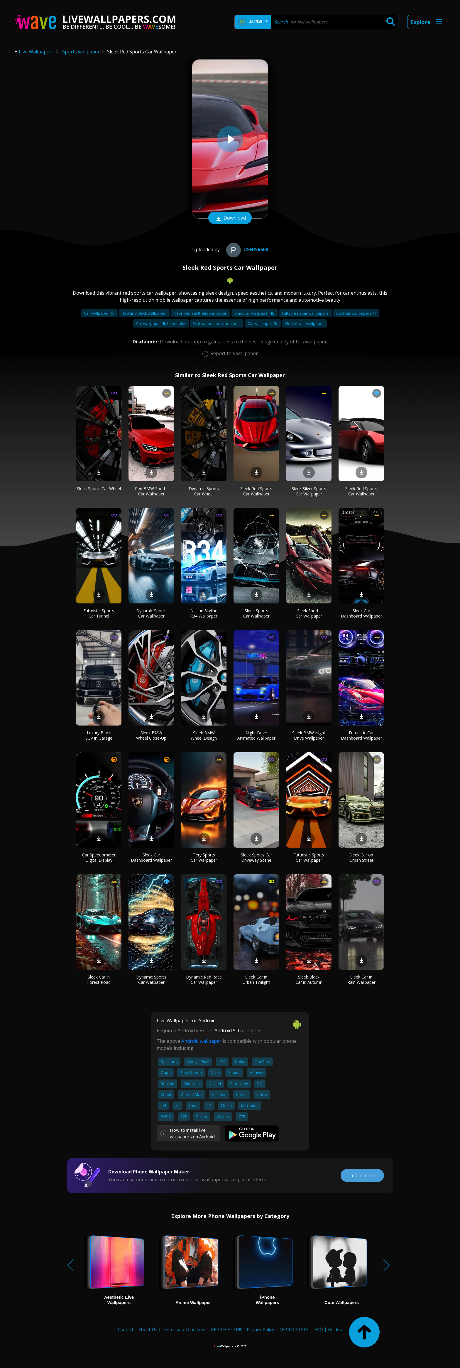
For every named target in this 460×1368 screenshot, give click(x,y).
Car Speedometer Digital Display (99, 857)
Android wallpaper (201, 1041)
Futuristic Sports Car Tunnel (98, 613)
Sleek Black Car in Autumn (308, 979)
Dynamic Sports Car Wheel (204, 491)
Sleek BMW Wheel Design (204, 735)
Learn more (362, 1175)
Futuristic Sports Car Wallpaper (308, 857)
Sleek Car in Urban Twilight (256, 979)
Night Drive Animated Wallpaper (256, 735)
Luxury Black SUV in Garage (98, 735)
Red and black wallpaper (144, 313)
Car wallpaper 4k (99, 313)
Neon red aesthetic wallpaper (200, 313)
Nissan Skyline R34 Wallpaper (203, 613)
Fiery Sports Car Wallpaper (204, 857)
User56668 (246, 249)
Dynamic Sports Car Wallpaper (151, 613)
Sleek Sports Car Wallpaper (256, 613)
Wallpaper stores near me (217, 323)
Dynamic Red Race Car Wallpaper (204, 979)
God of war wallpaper (304, 323)
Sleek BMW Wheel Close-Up (151, 735)
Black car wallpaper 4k (254, 313)
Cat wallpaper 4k (263, 323)
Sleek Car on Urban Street (361, 857)
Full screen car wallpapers (305, 313)
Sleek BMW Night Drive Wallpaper (308, 735)
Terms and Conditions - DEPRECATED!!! (202, 1329)
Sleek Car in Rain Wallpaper (361, 979)
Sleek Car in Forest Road (99, 979)
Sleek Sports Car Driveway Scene (256, 857)
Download (230, 218)
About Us (147, 1329)
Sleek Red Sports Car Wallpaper (256, 491)
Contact (125, 1329)
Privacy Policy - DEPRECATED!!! (278, 1329)
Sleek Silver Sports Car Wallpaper (309, 491)
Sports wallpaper (81, 51)
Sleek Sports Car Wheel (99, 488)
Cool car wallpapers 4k (356, 313)
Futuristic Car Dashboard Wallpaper (361, 735)
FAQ (318, 1329)
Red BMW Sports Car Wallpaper (151, 491)
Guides (335, 1329)
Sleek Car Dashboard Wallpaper (361, 613)
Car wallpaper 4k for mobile (161, 323)
